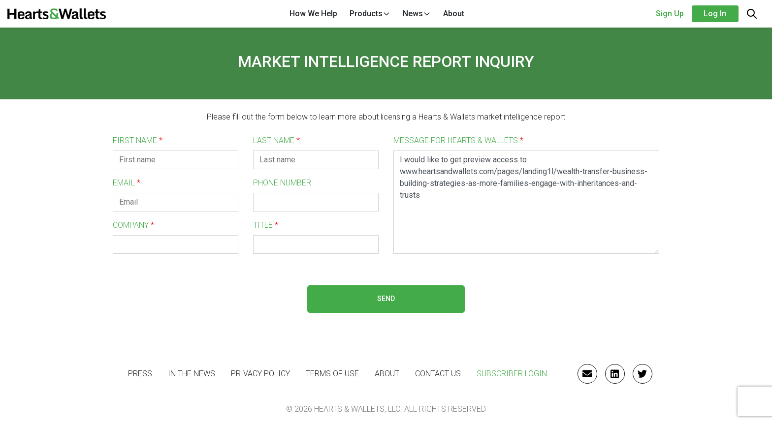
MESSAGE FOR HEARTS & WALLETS (458, 140)
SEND (386, 299)
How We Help (313, 13)
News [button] (417, 13)
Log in (715, 13)
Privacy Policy (260, 373)
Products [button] (370, 13)
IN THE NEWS (191, 373)
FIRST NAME (137, 140)
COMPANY (133, 225)
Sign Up (670, 13)
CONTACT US (438, 373)
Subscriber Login (512, 373)
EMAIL (126, 182)
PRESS (140, 373)
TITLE (265, 225)
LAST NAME (276, 140)
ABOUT (387, 373)
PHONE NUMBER (282, 182)
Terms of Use (332, 373)
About (453, 13)
